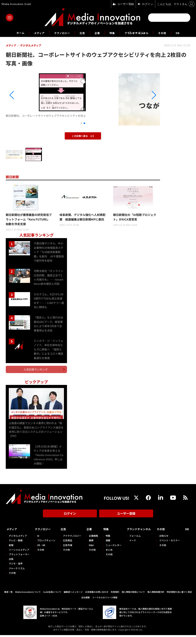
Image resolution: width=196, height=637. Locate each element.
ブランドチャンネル (140, 32)
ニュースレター (111, 546)
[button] (29, 95)
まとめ (106, 551)
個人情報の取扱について (133, 593)
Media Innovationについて (28, 593)
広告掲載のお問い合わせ (96, 593)
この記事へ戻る (83, 135)
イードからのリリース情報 (104, 599)
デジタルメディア (18, 537)
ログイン (70, 516)
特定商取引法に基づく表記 (179, 593)
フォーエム (131, 537)
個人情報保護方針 (155, 593)
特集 (113, 32)
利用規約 (115, 593)
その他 (170, 32)
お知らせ (165, 537)
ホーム (12, 33)
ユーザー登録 (126, 516)
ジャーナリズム (17, 570)
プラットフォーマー (19, 556)
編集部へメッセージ (73, 593)
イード (129, 542)
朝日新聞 (13, 176)
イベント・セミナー (171, 542)
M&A (89, 546)
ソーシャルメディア (19, 551)
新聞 (11, 546)
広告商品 (66, 542)
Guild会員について (52, 593)
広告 (81, 32)
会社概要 (85, 599)
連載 (105, 542)
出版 (11, 560)
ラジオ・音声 (16, 565)
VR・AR (41, 546)
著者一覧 (8, 593)
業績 (89, 542)
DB (186, 32)
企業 (97, 32)
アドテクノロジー (71, 537)
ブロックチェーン (46, 542)
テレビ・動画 (16, 542)
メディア (33, 32)
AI (38, 537)
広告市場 (66, 546)
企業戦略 (91, 537)
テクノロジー (58, 32)
